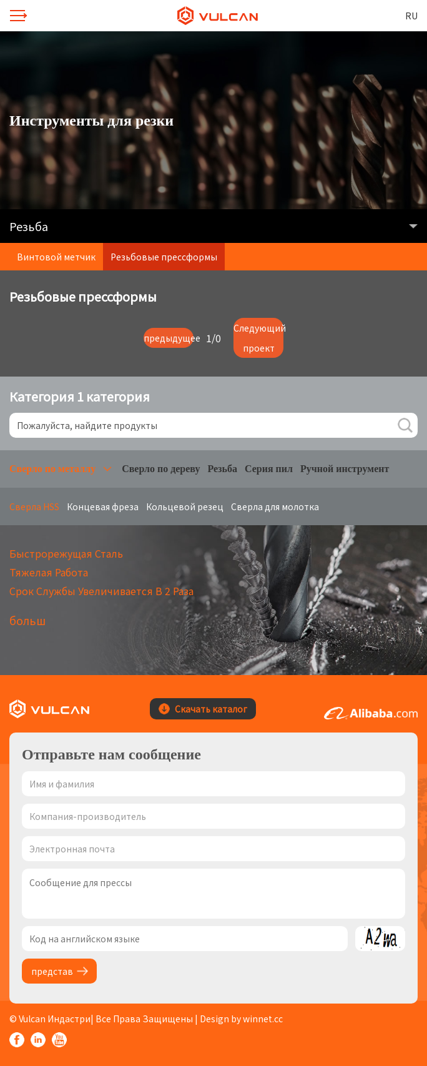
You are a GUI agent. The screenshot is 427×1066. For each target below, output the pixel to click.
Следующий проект (258, 338)
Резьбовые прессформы (163, 256)
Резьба (222, 468)
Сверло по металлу (52, 468)
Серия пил (269, 468)
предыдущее (169, 338)
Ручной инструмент (344, 468)
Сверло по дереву (161, 468)
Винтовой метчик (56, 256)
